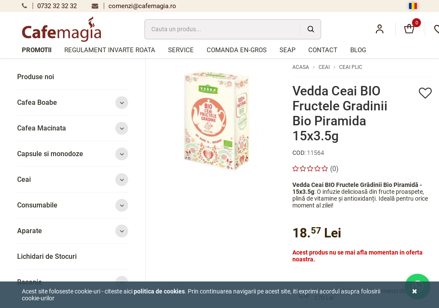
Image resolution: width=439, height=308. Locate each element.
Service (181, 50)
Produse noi (35, 77)
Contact (322, 50)
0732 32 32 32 (49, 6)
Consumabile (72, 205)
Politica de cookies (159, 291)
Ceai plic (350, 67)
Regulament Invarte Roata (109, 50)
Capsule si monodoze (72, 154)
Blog (358, 50)
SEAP (287, 50)
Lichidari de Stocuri (47, 256)
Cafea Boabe (72, 102)
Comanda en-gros (237, 50)
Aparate (72, 231)
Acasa (300, 67)
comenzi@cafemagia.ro (134, 6)
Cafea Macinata (72, 128)
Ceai (72, 179)
